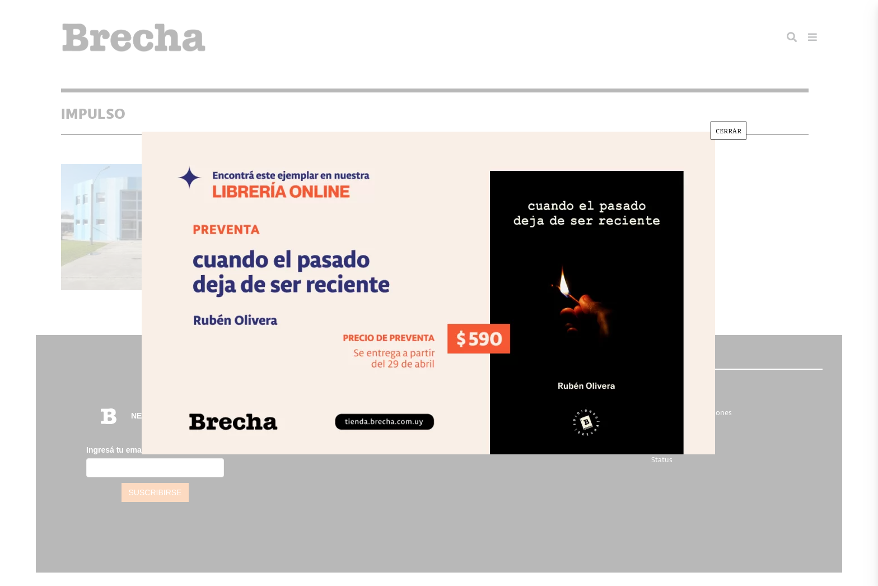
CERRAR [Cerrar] (728, 130)
